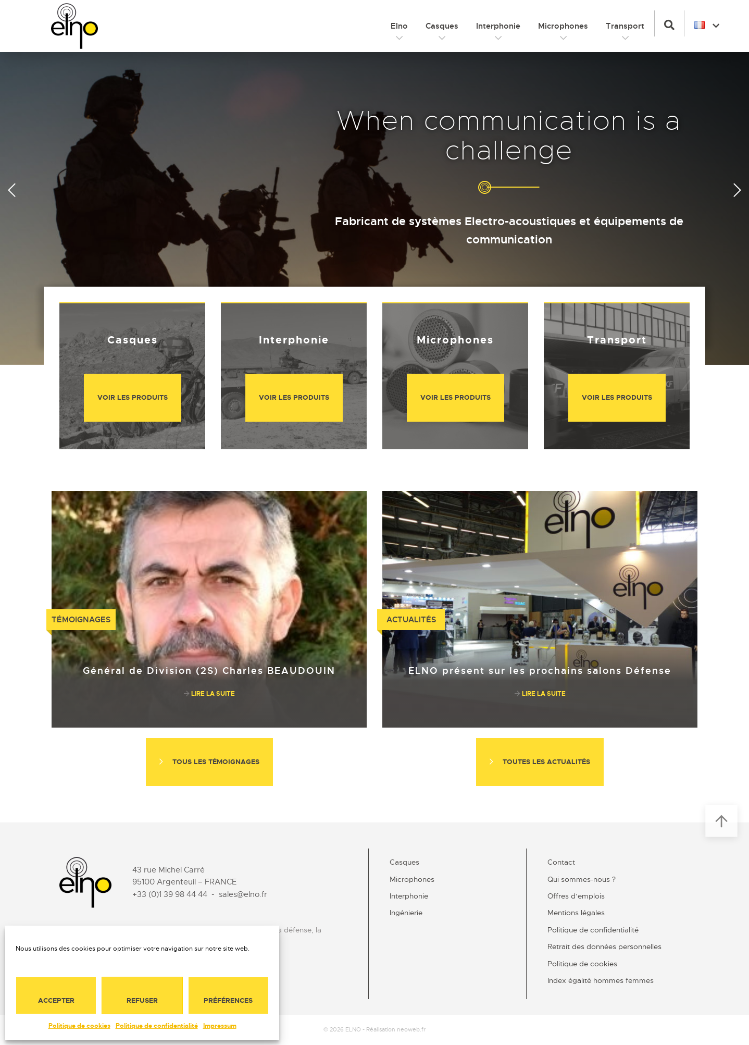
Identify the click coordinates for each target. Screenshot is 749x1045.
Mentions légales (576, 912)
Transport (625, 26)
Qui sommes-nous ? (581, 879)
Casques (442, 26)
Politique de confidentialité (157, 1026)
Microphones (563, 26)
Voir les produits (132, 397)
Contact (561, 862)
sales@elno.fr (243, 894)
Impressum (219, 1026)
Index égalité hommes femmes (600, 980)
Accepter (56, 1000)
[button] (669, 23)
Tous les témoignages (209, 761)
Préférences (228, 1000)
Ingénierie (406, 912)
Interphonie (498, 26)
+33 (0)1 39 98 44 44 (169, 894)
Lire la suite (209, 694)
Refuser (142, 1000)
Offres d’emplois (576, 896)
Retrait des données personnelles (604, 946)
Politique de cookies (79, 1026)
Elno (399, 26)
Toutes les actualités (540, 761)
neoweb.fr (411, 1029)
